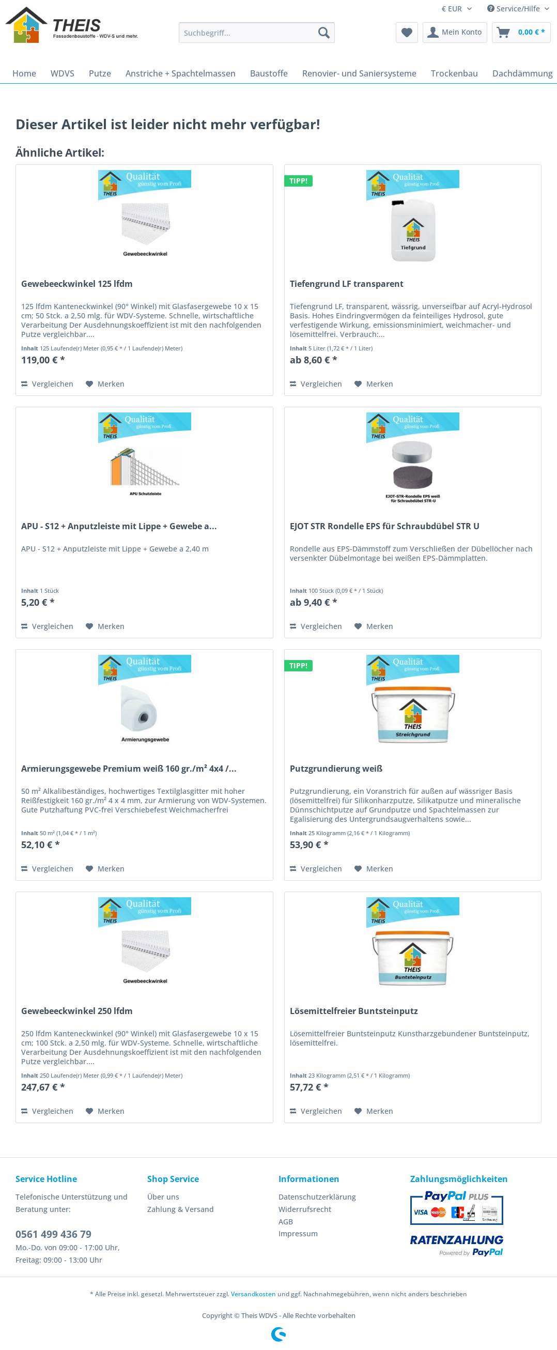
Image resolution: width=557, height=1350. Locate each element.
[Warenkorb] (521, 32)
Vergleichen (47, 384)
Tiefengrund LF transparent (347, 284)
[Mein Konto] (455, 32)
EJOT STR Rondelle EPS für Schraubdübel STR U (384, 526)
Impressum (298, 1233)
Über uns (163, 1197)
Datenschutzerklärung (317, 1197)
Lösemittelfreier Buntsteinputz (354, 1011)
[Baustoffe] (269, 73)
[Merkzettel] (407, 32)
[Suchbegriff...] (257, 32)
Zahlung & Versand (180, 1209)
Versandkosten (253, 1294)
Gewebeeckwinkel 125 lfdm (77, 284)
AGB (285, 1221)
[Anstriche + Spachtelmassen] (180, 73)
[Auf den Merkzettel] (105, 384)
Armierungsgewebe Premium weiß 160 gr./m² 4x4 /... (129, 768)
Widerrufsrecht (304, 1209)
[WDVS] (62, 73)
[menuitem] (257, 37)
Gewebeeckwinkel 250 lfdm (77, 1011)
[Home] (24, 73)
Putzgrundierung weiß (336, 768)
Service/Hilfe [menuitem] (514, 8)
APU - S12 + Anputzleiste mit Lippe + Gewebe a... (119, 526)
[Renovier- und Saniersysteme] (359, 73)
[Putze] (100, 73)
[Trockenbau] (454, 73)
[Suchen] (324, 32)
